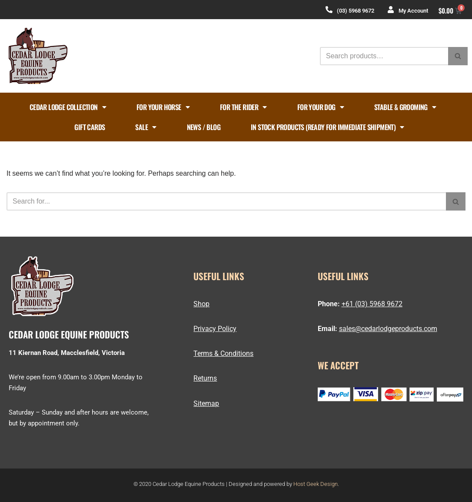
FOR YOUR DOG (320, 107)
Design (329, 484)
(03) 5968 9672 (355, 10)
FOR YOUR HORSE (162, 107)
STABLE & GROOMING (405, 107)
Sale (145, 127)
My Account (413, 10)
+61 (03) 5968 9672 (372, 304)
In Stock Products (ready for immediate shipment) (327, 127)
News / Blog (203, 127)
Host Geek (306, 484)
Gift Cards (89, 127)
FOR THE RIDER (243, 107)
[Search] (384, 56)
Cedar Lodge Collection (68, 107)
